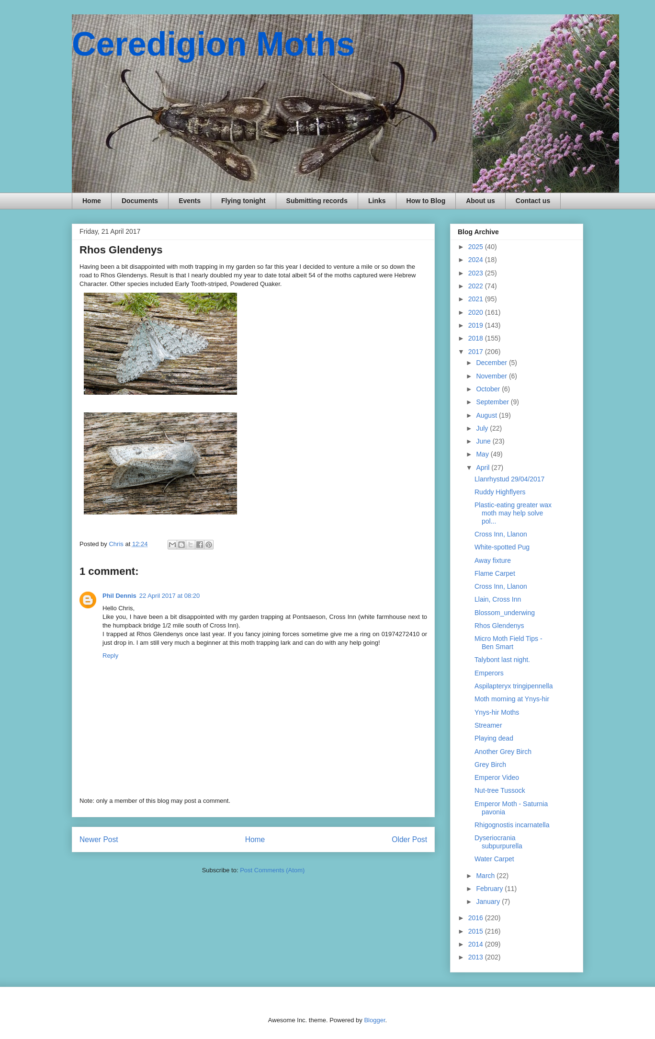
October (489, 389)
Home (91, 201)
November (492, 376)
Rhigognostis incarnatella (511, 825)
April (483, 467)
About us (480, 201)
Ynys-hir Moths (496, 712)
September (493, 402)
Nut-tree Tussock (499, 790)
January (489, 901)
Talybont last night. (502, 659)
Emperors (489, 673)
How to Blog (426, 201)
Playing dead (493, 738)
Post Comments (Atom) (272, 870)
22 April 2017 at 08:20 (169, 595)
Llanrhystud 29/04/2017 (509, 479)
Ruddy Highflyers (500, 492)
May (483, 454)
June (484, 441)
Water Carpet (494, 859)
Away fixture (492, 560)
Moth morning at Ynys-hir (511, 699)
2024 (476, 259)
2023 (476, 273)
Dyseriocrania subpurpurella (498, 842)
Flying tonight (243, 201)
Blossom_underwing (504, 613)
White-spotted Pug (502, 547)
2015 (476, 931)
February (490, 888)
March (486, 875)
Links (377, 201)
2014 (476, 944)
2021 (476, 299)
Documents (140, 201)
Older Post (409, 839)
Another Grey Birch (502, 751)
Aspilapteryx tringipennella (513, 686)
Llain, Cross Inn (497, 599)
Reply (110, 655)
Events (190, 201)
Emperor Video (496, 777)
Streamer (488, 725)
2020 (476, 312)
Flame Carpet (494, 573)
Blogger (374, 1020)
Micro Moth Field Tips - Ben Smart (508, 643)
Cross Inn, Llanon (500, 534)
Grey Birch (490, 764)
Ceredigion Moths (213, 44)
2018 (476, 338)
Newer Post (98, 839)
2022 (476, 286)
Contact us (533, 201)
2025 (476, 247)
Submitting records (317, 201)
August (487, 415)
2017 (476, 351)
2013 (476, 957)
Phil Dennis (119, 595)
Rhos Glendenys (499, 625)
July (483, 428)
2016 (476, 918)
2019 (476, 325)
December (492, 362)
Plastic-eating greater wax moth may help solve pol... (513, 513)
